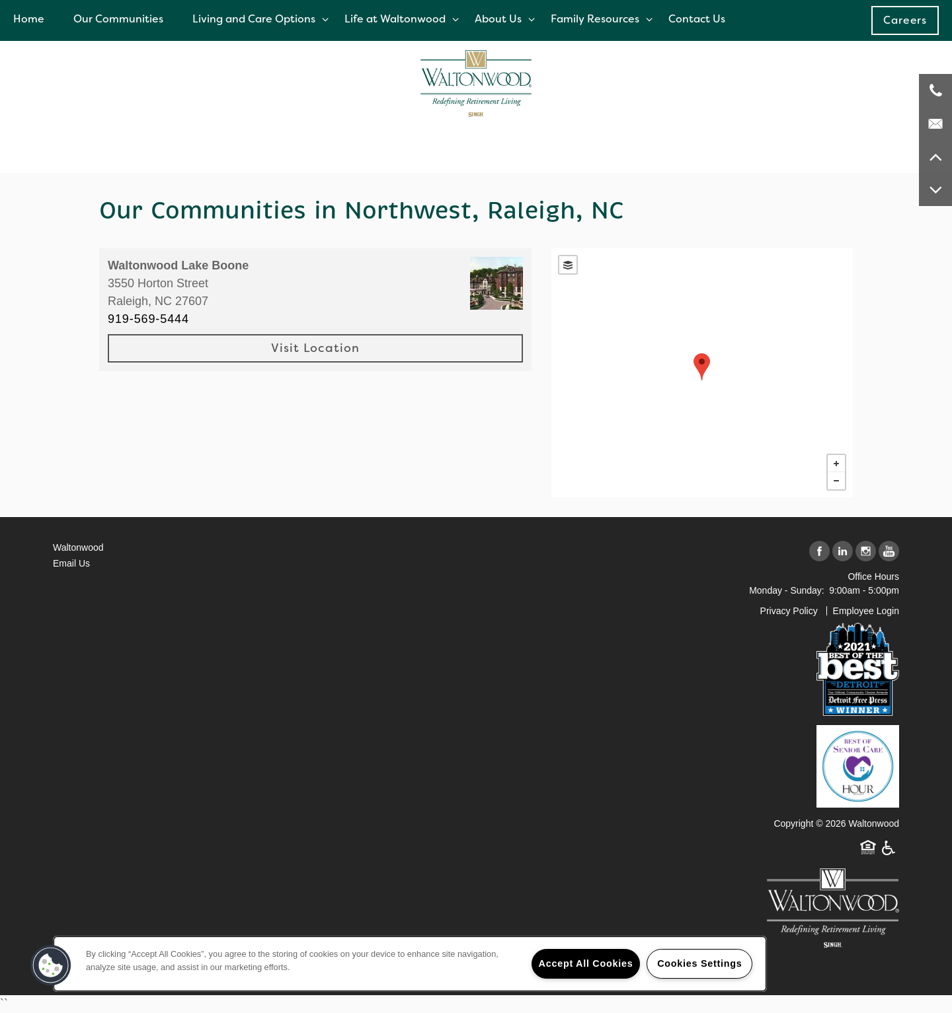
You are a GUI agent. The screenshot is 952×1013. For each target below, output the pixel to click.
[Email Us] (935, 123)
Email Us (71, 563)
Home (28, 19)
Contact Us (696, 19)
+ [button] (836, 463)
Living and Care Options (253, 19)
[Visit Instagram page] (865, 552)
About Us (498, 19)
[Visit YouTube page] (889, 552)
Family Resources (595, 19)
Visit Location (315, 348)
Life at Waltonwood (395, 19)
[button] (905, 20)
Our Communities (118, 19)
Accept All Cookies (586, 963)
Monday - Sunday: (786, 590)
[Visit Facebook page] (819, 552)
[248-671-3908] (935, 90)
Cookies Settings (699, 963)
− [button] (836, 480)
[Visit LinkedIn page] (842, 552)
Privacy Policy (789, 611)
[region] (410, 964)
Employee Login (866, 611)
